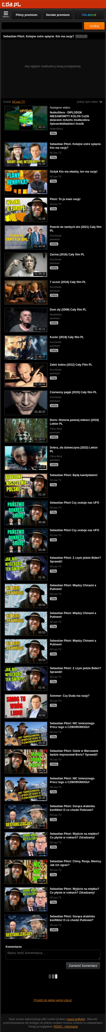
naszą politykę (75, 1019)
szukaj (94, 26)
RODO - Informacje (66, 1026)
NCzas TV (18, 101)
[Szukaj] (42, 26)
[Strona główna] (11, 4)
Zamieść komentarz (83, 966)
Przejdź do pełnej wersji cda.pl (53, 1000)
